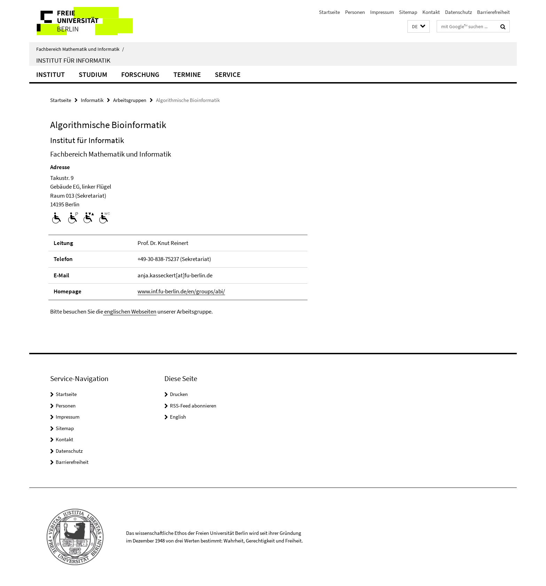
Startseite (329, 12)
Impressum (382, 12)
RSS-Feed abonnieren (193, 405)
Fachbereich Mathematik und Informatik (80, 49)
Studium (93, 74)
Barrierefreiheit (493, 12)
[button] (418, 26)
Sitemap (408, 12)
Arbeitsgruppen (129, 100)
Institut (50, 74)
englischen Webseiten (129, 311)
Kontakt (431, 12)
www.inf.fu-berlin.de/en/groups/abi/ (181, 291)
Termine (187, 74)
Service (228, 74)
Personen (355, 12)
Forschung (140, 74)
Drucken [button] (179, 394)
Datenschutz (458, 12)
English (178, 416)
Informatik (92, 100)
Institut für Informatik (73, 60)
